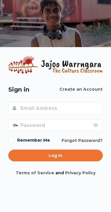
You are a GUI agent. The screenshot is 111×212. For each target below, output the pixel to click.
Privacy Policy (80, 172)
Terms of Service (35, 172)
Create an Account (81, 89)
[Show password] (97, 125)
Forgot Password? (82, 140)
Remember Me (33, 140)
